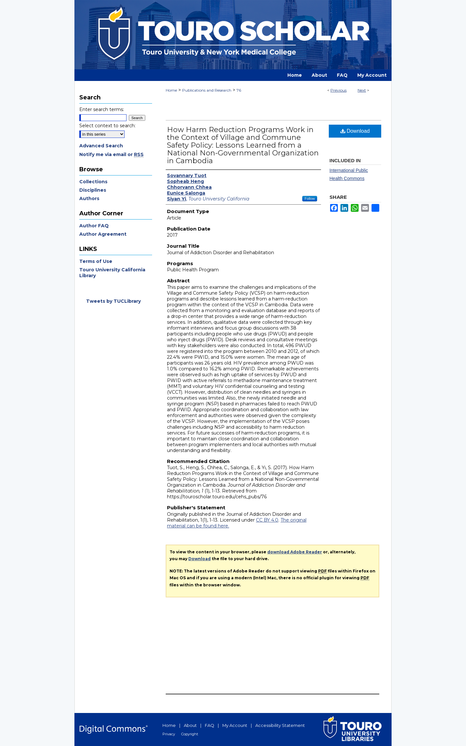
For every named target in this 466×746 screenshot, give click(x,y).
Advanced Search (101, 146)
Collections (93, 182)
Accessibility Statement (280, 725)
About (190, 725)
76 (239, 90)
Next (362, 90)
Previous (338, 90)
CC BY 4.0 (267, 520)
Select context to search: (107, 126)
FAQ (209, 725)
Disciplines (92, 190)
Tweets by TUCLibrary (113, 301)
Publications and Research (206, 90)
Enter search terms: (101, 109)
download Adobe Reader (294, 551)
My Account (234, 725)
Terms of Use (95, 261)
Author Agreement (103, 234)
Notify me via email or (111, 154)
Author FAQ (94, 226)
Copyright (189, 734)
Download (355, 131)
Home (171, 90)
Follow (310, 198)
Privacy (168, 734)
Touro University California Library (112, 272)
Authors (89, 198)
